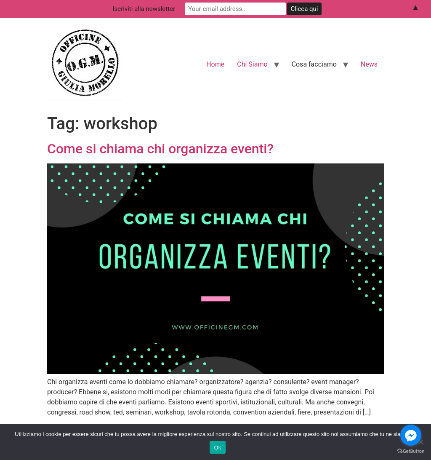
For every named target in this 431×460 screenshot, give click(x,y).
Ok (217, 447)
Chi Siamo (252, 64)
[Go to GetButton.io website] (410, 451)
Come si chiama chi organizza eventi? (160, 149)
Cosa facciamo (314, 64)
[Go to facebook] (410, 435)
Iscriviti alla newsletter (144, 9)
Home (215, 64)
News (369, 64)
